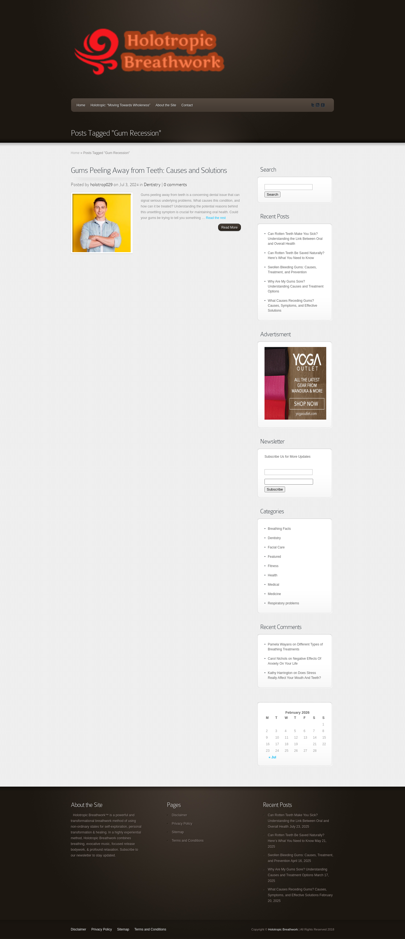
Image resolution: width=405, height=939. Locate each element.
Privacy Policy (182, 824)
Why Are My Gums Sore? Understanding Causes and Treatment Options (296, 286)
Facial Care (276, 547)
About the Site (166, 105)
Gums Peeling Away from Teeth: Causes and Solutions (149, 170)
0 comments (175, 184)
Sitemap (178, 832)
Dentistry (152, 184)
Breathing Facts (279, 529)
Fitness (273, 566)
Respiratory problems (283, 603)
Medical (273, 585)
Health (272, 575)
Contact (187, 105)
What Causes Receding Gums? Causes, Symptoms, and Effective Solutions (292, 305)
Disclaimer (179, 815)
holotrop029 (101, 184)
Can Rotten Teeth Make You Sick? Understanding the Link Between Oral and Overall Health (295, 239)
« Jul (272, 757)
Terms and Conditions (188, 841)
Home (81, 105)
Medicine (274, 594)
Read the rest (216, 218)
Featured (274, 557)
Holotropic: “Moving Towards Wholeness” (120, 105)
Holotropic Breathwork (283, 929)
